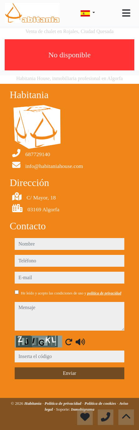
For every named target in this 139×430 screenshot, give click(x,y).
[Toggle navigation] (126, 13)
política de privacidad (104, 293)
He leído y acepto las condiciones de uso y (71, 293)
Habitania (33, 403)
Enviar (69, 373)
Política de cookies (100, 403)
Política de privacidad (63, 403)
